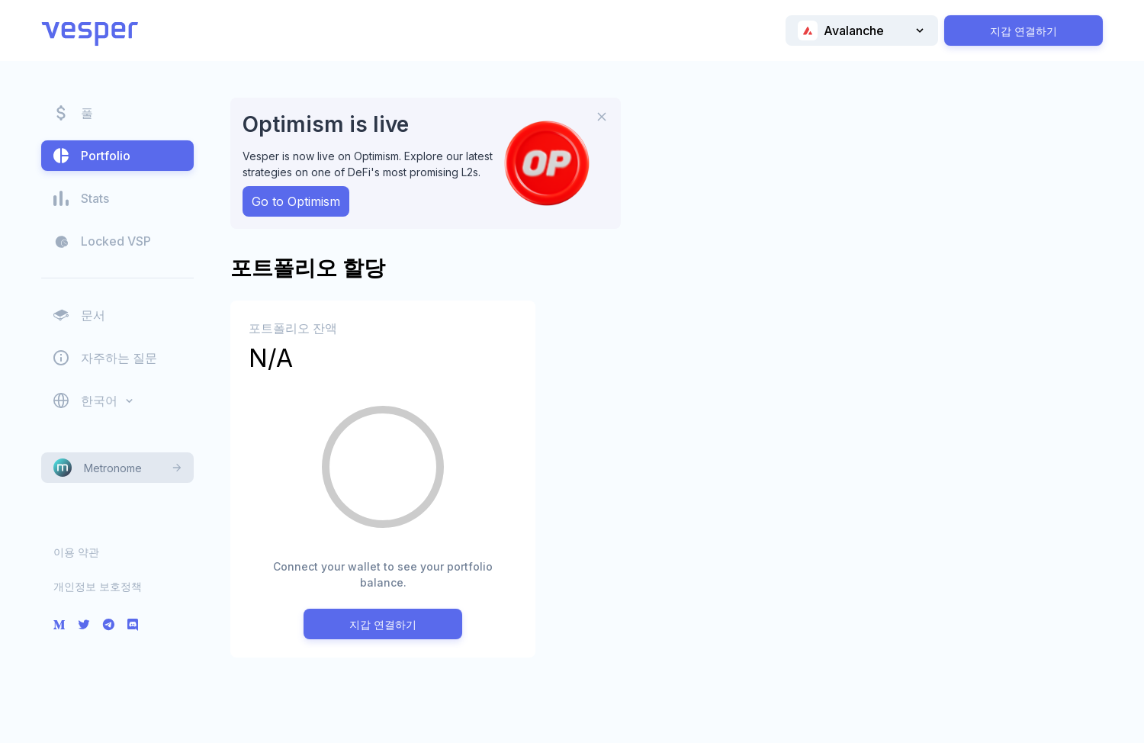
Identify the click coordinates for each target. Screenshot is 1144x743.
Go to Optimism (296, 201)
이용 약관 (76, 551)
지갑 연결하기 (1023, 30)
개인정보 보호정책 (97, 586)
